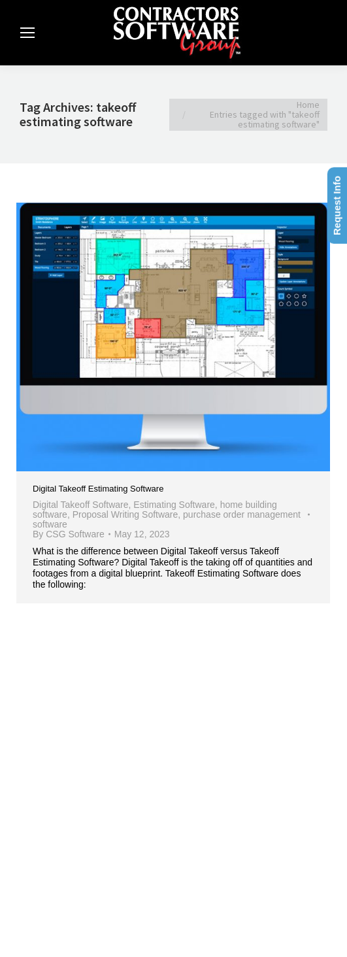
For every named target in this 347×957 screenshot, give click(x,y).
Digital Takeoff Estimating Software (98, 489)
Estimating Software (174, 504)
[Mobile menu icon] (27, 33)
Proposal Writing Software (125, 514)
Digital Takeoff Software (81, 504)
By (69, 534)
